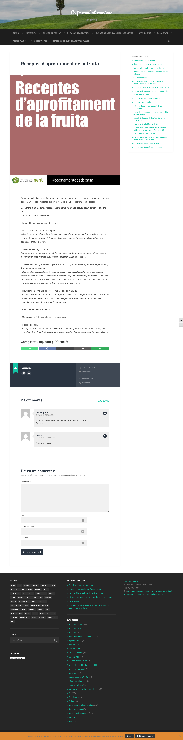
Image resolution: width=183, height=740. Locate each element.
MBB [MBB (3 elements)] (38, 607)
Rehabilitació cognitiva (78, 713)
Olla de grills (74, 697)
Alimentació (19, 41)
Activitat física (75, 629)
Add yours (103, 401)
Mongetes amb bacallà (142, 102)
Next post (86, 383)
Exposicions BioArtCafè (79, 677)
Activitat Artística (76, 625)
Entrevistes (40, 41)
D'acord (129, 736)
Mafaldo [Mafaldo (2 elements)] (14, 603)
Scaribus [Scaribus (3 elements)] (40, 619)
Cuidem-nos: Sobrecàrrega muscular (147, 147)
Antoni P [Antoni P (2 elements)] (37, 586)
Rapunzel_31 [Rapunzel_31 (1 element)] (23, 619)
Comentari (26, 482)
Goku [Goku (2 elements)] (13, 594)
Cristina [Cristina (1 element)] (14, 591)
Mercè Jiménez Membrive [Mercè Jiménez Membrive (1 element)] (20, 611)
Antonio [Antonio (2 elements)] (28, 586)
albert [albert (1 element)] (13, 586)
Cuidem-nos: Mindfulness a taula (146, 144)
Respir (71, 721)
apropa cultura (75, 649)
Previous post (87, 379)
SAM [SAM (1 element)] (32, 619)
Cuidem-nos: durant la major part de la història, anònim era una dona (148, 83)
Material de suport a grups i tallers (71, 41)
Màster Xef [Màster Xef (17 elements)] (36, 611)
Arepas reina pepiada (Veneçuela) (146, 99)
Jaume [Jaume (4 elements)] (38, 594)
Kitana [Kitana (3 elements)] (13, 599)
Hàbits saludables (76, 681)
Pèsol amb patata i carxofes (144, 61)
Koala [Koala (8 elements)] (21, 599)
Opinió (16, 33)
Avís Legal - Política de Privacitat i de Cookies (144, 595)
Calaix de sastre (76, 653)
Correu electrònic (28, 527)
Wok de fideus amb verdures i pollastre (148, 68)
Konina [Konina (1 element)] (29, 599)
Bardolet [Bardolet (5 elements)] (46, 586)
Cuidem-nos (145, 33)
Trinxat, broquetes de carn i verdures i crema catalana (92, 598)
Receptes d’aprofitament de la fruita (61, 64)
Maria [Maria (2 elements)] (44, 603)
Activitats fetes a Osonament (81, 637)
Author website (29, 373)
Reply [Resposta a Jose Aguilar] (105, 414)
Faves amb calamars (141, 95)
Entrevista (73, 673)
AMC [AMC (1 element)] (20, 586)
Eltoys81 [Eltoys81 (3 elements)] (48, 591)
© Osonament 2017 (133, 582)
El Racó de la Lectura (78, 33)
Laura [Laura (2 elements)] (37, 599)
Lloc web (24, 539)
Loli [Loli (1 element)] (50, 599)
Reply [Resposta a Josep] (105, 436)
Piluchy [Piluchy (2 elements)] (53, 615)
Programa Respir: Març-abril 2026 (146, 124)
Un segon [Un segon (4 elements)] (21, 623)
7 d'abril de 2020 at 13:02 (45, 438)
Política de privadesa (145, 736)
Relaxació (73, 717)
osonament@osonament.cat (140, 592)
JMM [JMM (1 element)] (46, 594)
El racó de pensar (52, 33)
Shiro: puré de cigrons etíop (144, 134)
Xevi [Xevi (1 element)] (42, 623)
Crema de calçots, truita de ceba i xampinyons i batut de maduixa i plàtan (151, 139)
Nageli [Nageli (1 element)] (46, 611)
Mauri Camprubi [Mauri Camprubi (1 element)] (28, 607)
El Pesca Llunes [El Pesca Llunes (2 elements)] (36, 591)
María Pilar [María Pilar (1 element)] (15, 607)
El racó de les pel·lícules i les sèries (114, 33)
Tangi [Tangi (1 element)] (13, 623)
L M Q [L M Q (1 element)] (44, 599)
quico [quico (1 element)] (13, 619)
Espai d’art (162, 33)
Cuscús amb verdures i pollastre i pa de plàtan (151, 91)
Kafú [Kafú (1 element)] (53, 594)
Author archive (23, 373)
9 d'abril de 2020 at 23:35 (45, 415)
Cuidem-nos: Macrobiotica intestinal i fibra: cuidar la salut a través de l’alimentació (150, 129)
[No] (180, 736)
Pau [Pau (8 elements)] (30, 615)
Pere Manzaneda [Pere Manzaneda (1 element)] (41, 615)
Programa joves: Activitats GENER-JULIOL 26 (151, 88)
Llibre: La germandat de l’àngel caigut (147, 64)
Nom (23, 516)
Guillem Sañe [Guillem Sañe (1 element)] (22, 594)
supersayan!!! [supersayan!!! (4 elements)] (52, 619)
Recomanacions (76, 709)
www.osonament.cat (163, 592)
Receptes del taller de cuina (81, 705)
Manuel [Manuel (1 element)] (23, 603)
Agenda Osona (75, 641)
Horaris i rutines (76, 685)
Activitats (31, 33)
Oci (70, 693)
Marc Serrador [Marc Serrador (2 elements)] (34, 603)
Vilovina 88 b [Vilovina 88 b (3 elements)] (32, 623)
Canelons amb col (140, 78)
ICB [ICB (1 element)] (32, 594)
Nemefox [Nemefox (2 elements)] (14, 615)
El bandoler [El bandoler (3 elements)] (24, 591)
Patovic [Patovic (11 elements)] (23, 615)
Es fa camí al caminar (91, 12)
